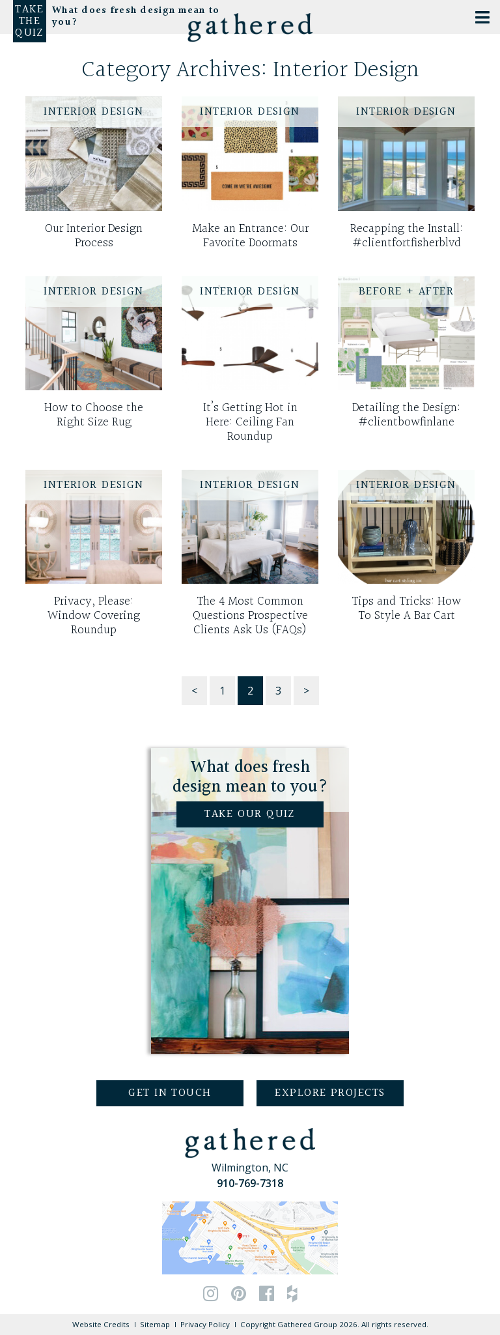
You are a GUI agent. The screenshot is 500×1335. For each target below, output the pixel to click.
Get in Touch (169, 1093)
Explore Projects (330, 1093)
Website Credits (101, 1324)
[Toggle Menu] (483, 17)
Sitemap (155, 1324)
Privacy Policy (205, 1324)
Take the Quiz (29, 21)
